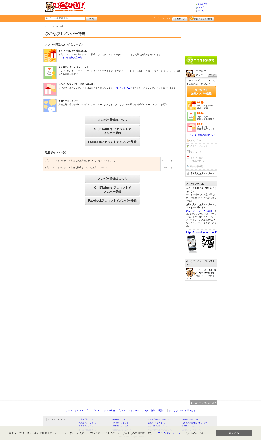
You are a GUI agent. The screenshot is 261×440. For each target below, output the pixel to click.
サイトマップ (81, 410)
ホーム (201, 11)
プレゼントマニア (123, 88)
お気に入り (195, 140)
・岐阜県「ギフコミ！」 (156, 423)
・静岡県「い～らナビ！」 (191, 426)
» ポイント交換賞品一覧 (70, 57)
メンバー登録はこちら (112, 119)
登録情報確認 (196, 166)
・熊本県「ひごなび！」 (121, 419)
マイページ (195, 152)
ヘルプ (201, 7)
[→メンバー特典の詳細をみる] (201, 135)
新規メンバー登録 (201, 18)
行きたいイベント (199, 146)
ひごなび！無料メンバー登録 (201, 91)
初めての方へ (203, 4)
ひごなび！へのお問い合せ (182, 410)
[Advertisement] (140, 7)
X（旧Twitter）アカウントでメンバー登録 (112, 130)
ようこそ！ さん (161, 18)
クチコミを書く (201, 60)
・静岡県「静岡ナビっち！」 (157, 419)
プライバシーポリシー (128, 410)
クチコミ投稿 (108, 410)
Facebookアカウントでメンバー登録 (112, 141)
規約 (153, 410)
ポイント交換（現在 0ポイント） (200, 159)
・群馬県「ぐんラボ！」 (87, 426)
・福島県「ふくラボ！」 (87, 423)
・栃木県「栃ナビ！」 (86, 419)
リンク (145, 410)
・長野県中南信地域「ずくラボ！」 (194, 423)
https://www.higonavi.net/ (201, 232)
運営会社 (162, 410)
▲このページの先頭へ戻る (203, 403)
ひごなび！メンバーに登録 (199, 210)
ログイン (180, 18)
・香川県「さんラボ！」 (121, 426)
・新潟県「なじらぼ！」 (121, 423)
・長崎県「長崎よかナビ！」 (192, 419)
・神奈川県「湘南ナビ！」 (157, 426)
